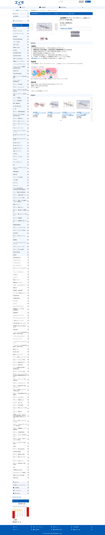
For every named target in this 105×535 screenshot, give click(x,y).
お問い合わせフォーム (36, 58)
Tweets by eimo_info (16, 497)
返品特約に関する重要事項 (66, 28)
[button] (83, 7)
